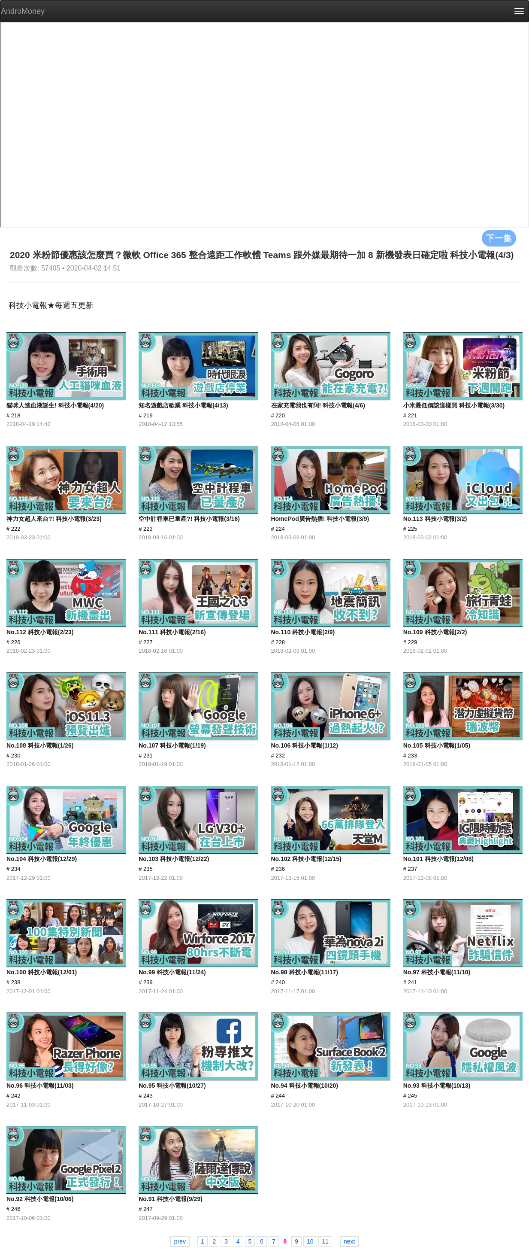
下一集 (499, 238)
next (349, 1241)
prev (180, 1241)
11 (325, 1241)
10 (310, 1241)
